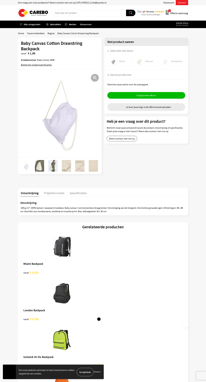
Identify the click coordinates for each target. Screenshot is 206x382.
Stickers (153, 327)
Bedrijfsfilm (112, 322)
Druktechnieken (72, 331)
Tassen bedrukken (36, 33)
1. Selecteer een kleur (120, 50)
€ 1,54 (154, 272)
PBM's (152, 309)
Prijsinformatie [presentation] (52, 192)
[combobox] (89, 13)
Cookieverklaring (72, 322)
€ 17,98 (72, 272)
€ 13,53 (30, 272)
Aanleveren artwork (74, 305)
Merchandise (113, 318)
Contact (182, 2)
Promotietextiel (157, 300)
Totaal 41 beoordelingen (150, 14)
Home (21, 33)
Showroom (169, 2)
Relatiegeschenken (158, 318)
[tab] (29, 193)
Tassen (152, 322)
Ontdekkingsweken (116, 300)
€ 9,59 (113, 272)
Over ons (111, 305)
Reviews (150, 11)
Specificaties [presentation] (75, 192)
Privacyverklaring (73, 327)
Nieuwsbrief (112, 327)
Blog (109, 309)
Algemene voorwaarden (76, 314)
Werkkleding (155, 305)
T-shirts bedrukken (116, 314)
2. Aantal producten (119, 74)
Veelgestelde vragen (74, 318)
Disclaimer (69, 335)
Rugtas (51, 33)
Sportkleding (155, 314)
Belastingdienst (72, 300)
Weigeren (97, 372)
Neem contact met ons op (122, 139)
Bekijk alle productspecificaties (37, 64)
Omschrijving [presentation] (29, 192)
